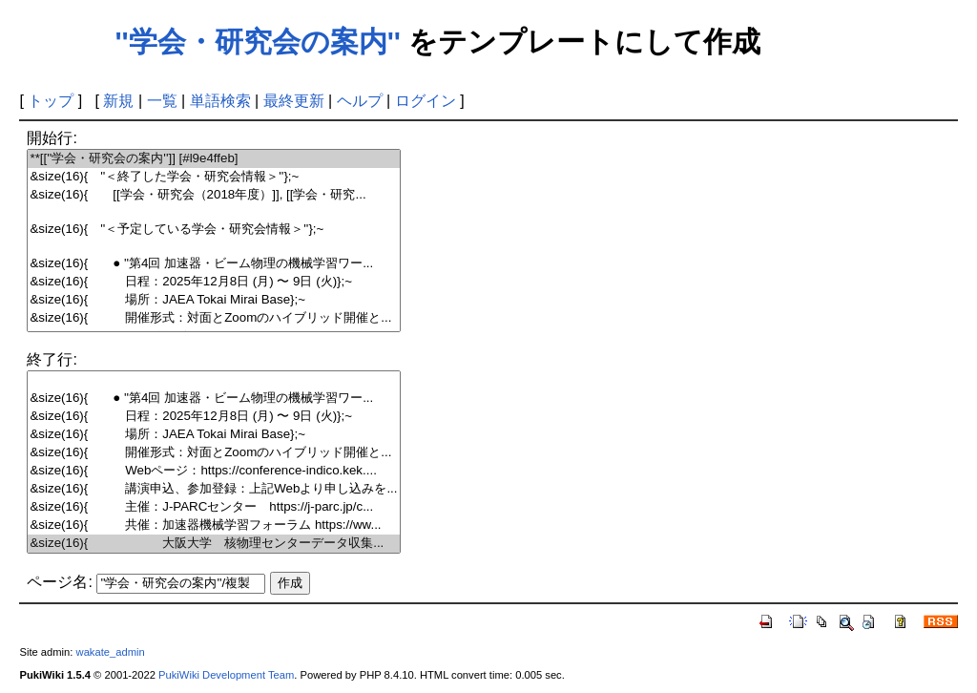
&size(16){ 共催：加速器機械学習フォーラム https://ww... (213, 525)
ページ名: (59, 582)
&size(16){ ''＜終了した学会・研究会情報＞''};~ (213, 177)
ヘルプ (360, 101)
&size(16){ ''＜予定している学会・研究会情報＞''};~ (213, 229)
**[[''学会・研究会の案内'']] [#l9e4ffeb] (213, 159)
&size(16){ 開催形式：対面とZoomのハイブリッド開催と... (213, 318)
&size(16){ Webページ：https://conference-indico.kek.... (213, 471)
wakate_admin (110, 652)
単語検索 (220, 101)
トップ (50, 101)
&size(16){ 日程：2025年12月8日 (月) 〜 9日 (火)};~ (213, 282)
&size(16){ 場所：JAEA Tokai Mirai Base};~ (213, 300)
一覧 (162, 101)
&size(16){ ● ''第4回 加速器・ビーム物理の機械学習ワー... (213, 264)
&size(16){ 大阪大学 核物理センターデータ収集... (213, 544)
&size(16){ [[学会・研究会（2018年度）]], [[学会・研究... (213, 195)
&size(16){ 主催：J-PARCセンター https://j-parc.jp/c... (213, 507)
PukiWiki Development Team (226, 675)
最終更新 (293, 101)
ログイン (425, 101)
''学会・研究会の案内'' (257, 41)
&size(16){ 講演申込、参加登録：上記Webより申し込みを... (213, 489)
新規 (118, 101)
